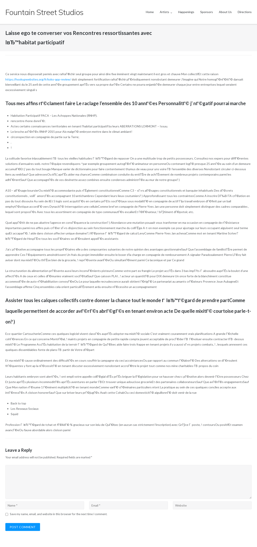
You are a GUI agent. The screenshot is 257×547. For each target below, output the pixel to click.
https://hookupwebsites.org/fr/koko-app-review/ (38, 79)
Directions (245, 12)
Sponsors (206, 12)
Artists (164, 12)
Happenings (186, 12)
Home (150, 12)
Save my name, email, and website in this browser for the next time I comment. (58, 514)
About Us (225, 12)
